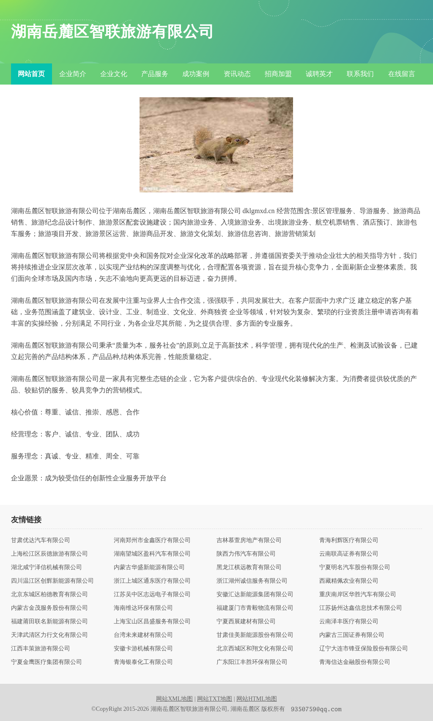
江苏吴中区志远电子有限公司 (152, 595)
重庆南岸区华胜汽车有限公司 (357, 595)
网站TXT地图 (214, 699)
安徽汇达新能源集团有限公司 (254, 595)
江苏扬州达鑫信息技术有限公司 (360, 608)
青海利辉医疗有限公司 (348, 540)
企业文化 (113, 73)
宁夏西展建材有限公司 (246, 622)
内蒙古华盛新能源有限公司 (149, 567)
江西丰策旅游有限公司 (40, 649)
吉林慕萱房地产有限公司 (249, 540)
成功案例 (195, 73)
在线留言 (401, 73)
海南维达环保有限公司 (143, 608)
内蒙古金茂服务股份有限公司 (49, 608)
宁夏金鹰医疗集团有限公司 (46, 662)
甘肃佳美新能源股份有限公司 (254, 635)
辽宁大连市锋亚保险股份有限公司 (363, 649)
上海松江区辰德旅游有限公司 (49, 554)
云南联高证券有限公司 (348, 554)
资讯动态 (237, 73)
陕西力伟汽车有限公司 (246, 554)
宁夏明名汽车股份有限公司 (354, 567)
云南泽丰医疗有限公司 (348, 622)
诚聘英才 (319, 73)
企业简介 (72, 73)
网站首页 (31, 73)
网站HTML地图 (256, 699)
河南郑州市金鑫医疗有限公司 (152, 540)
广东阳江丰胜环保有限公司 (252, 662)
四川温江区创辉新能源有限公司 (52, 581)
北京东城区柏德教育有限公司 (49, 595)
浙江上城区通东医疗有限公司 (152, 581)
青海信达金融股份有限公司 (354, 662)
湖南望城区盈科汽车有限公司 (152, 554)
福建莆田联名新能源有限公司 (49, 622)
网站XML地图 (174, 699)
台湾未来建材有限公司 (143, 635)
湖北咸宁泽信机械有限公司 (46, 567)
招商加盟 (278, 73)
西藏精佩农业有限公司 (348, 581)
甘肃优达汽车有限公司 (40, 540)
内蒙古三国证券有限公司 (351, 635)
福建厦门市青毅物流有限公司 (254, 608)
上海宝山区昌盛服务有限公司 (152, 622)
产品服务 (154, 73)
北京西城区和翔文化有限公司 (254, 649)
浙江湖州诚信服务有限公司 (252, 581)
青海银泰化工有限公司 (143, 662)
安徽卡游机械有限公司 (143, 649)
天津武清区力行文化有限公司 (49, 635)
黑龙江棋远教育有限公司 (249, 567)
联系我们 (360, 73)
